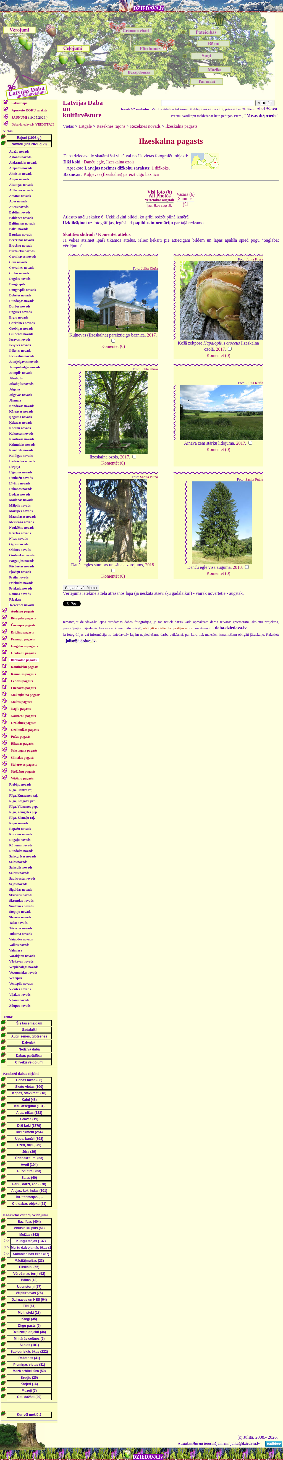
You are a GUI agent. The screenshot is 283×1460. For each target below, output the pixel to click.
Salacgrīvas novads (22, 856)
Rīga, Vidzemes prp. (23, 807)
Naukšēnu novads (21, 528)
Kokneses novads (21, 434)
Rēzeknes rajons (110, 126)
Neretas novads (20, 533)
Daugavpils (17, 284)
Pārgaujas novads (21, 561)
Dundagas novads (21, 301)
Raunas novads (20, 594)
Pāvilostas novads (21, 566)
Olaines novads (20, 550)
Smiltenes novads (21, 906)
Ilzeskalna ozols (120, 162)
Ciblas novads (19, 273)
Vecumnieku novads (23, 972)
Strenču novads (20, 917)
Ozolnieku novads (22, 555)
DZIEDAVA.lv (148, 8)
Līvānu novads (19, 483)
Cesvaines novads (21, 268)
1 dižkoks (160, 168)
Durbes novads (19, 306)
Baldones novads (21, 218)
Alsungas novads (21, 185)
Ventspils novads (21, 983)
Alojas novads (19, 179)
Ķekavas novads (20, 422)
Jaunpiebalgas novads (24, 367)
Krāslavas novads (21, 439)
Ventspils (15, 978)
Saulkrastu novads (22, 878)
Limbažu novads (21, 478)
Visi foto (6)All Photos (159, 195)
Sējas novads (18, 884)
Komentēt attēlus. (115, 234)
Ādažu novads (19, 151)
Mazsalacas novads (22, 516)
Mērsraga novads (21, 522)
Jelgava (14, 389)
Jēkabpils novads (21, 384)
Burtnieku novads (22, 251)
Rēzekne (15, 599)
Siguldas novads (20, 889)
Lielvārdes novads (22, 461)
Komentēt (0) (113, 346)
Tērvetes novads (20, 928)
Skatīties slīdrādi (79, 234)
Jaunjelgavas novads (23, 362)
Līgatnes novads (20, 472)
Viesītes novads (20, 989)
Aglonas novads (20, 157)
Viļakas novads (19, 995)
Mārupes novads (21, 511)
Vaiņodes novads (21, 939)
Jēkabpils (16, 378)
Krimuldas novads (22, 445)
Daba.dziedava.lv (32, 124)
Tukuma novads (20, 934)
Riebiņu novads (20, 784)
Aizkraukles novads (23, 163)
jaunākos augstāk (159, 205)
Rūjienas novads (20, 845)
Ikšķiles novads (20, 345)
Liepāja (14, 467)
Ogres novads (18, 544)
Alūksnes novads (21, 190)
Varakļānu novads (22, 956)
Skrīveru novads (20, 895)
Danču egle (94, 162)
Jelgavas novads (20, 395)
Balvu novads (18, 229)
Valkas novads (19, 945)
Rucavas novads (20, 834)
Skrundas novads (21, 901)
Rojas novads (18, 823)
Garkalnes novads (22, 323)
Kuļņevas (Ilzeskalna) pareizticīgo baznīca (121, 174)
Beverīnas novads (21, 240)
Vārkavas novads (21, 961)
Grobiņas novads (21, 328)
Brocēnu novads (20, 245)
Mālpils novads (20, 505)
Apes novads (18, 201)
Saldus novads (19, 873)
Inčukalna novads (21, 356)
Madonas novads (21, 500)
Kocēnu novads (20, 428)
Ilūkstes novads (20, 351)
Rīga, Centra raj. (21, 790)
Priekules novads (21, 583)
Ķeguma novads (20, 417)
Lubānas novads (20, 489)
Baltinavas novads (22, 223)
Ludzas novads (19, 494)
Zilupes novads (19, 1006)
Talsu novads (18, 923)
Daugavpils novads (22, 290)
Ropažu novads (20, 829)
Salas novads (18, 862)
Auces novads (18, 207)
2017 (151, 335)
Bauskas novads (20, 234)
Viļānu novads (19, 1000)
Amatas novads (20, 196)
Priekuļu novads (20, 588)
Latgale (85, 126)
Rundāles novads (21, 851)
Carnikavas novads (22, 257)
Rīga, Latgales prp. (22, 801)
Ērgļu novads (18, 317)
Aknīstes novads (20, 174)
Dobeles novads (20, 295)
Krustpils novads (21, 450)
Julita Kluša (149, 268)
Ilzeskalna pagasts (181, 126)
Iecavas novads (19, 339)
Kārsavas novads (21, 411)
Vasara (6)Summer (186, 196)
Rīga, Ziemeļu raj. (22, 818)
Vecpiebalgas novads (23, 967)
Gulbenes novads (21, 334)
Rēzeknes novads (22, 605)
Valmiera (15, 950)
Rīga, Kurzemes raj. (23, 795)
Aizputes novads (20, 168)
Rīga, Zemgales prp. (23, 812)
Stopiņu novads (20, 912)
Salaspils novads (20, 867)
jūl (185, 204)
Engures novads (20, 312)
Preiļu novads (18, 577)
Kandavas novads (21, 406)
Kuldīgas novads (21, 456)
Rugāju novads (19, 840)
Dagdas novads (19, 279)
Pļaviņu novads (20, 572)
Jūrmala (15, 400)
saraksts (29, 110)
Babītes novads (19, 212)
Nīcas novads (18, 539)
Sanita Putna (149, 477)
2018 (149, 564)
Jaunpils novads (20, 373)
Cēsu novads (18, 262)
